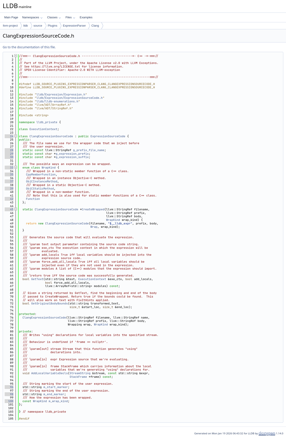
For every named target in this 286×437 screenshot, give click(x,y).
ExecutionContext (43, 129)
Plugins (52, 25)
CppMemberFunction (41, 174)
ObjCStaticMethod (40, 188)
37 (9, 181)
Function (33, 199)
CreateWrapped (93, 209)
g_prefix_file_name (88, 150)
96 (9, 387)
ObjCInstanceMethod (41, 181)
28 (9, 150)
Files (70, 17)
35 (9, 174)
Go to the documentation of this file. (29, 47)
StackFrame (78, 377)
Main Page (11, 17)
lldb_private (46, 122)
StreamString (79, 373)
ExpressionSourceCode (107, 136)
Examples (86, 17)
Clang (95, 25)
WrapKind (48, 167)
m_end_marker (53, 394)
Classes (54, 17)
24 (9, 136)
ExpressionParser (74, 25)
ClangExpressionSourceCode (51, 136)
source (38, 25)
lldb (25, 25)
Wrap (93, 227)
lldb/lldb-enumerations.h (57, 101)
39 (9, 188)
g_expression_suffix (72, 157)
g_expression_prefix (72, 154)
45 (9, 209)
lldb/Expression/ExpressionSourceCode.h (69, 98)
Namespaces (32, 17)
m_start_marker (55, 387)
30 (9, 157)
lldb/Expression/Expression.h (60, 94)
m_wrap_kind (58, 401)
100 (9, 401)
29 (9, 154)
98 (9, 394)
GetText (37, 279)
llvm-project (10, 25)
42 (9, 199)
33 (9, 167)
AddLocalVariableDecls (49, 373)
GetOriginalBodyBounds (49, 303)
